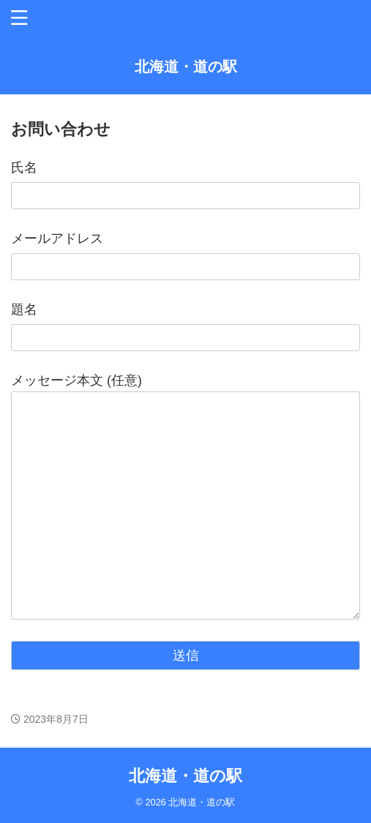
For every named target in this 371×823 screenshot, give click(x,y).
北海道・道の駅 (186, 67)
